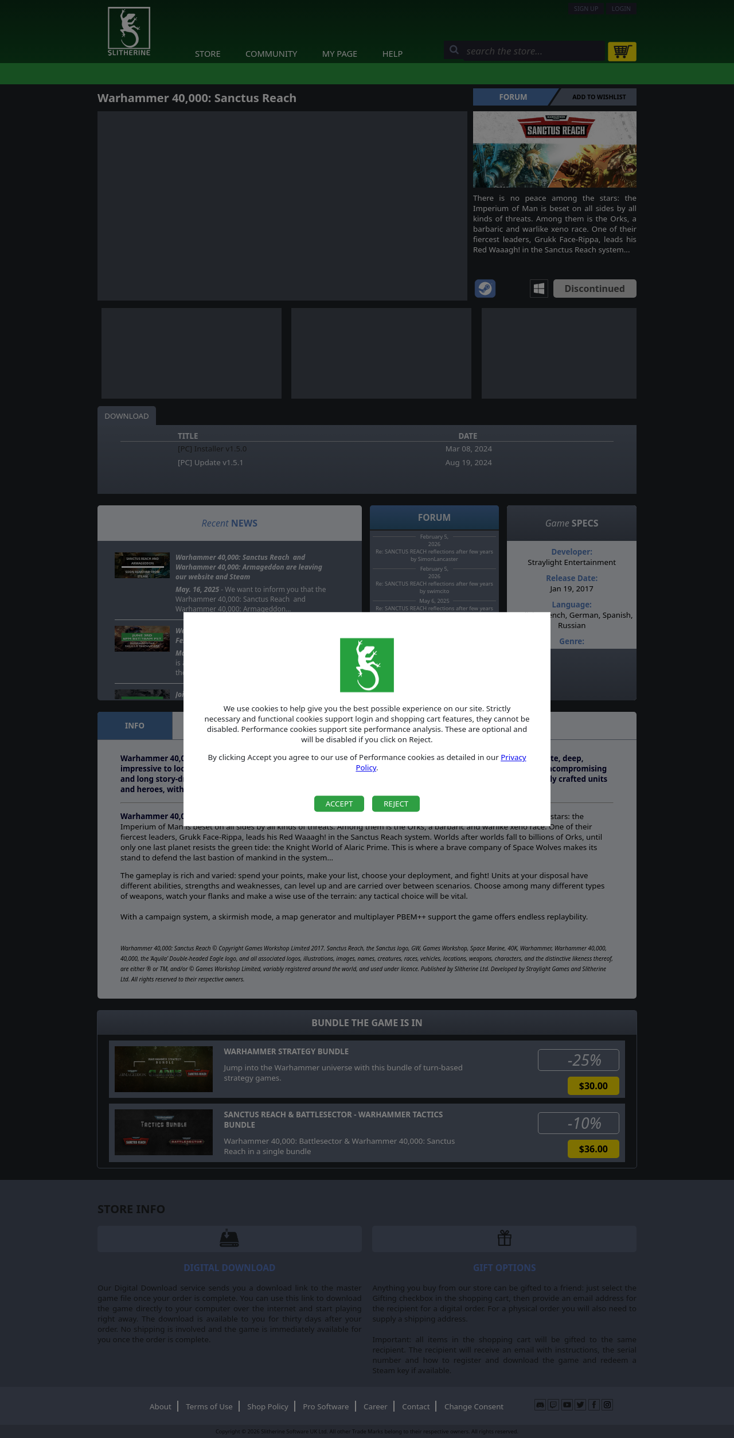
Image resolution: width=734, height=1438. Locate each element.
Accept (339, 803)
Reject (396, 803)
